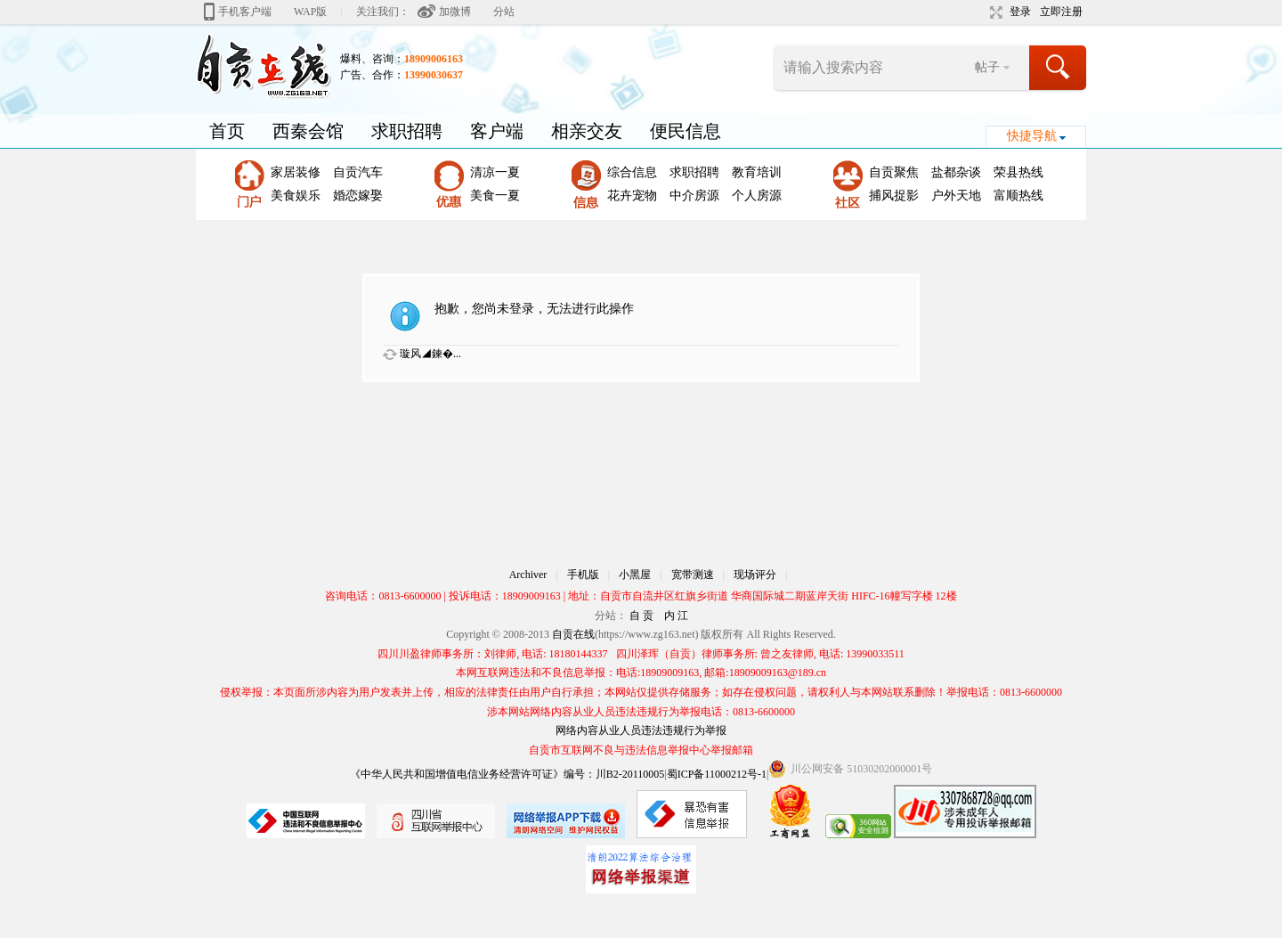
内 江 (676, 615)
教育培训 (757, 172)
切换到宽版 (994, 12)
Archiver (528, 574)
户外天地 (956, 195)
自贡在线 (573, 634)
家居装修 (295, 172)
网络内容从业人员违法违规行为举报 (641, 730)
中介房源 (694, 195)
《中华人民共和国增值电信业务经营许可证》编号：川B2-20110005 (507, 774)
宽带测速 (692, 574)
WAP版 (310, 11)
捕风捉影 (894, 195)
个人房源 (757, 195)
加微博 (455, 11)
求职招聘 (406, 131)
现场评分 (755, 574)
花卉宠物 (632, 195)
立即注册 (1061, 11)
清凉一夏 (495, 172)
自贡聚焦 (894, 172)
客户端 (496, 131)
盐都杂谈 (956, 172)
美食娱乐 (295, 195)
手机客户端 (245, 11)
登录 (1020, 11)
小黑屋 (635, 574)
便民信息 (685, 131)
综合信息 (632, 172)
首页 (227, 131)
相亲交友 (586, 131)
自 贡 (641, 615)
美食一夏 (495, 195)
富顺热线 (1018, 195)
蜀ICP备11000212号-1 (717, 774)
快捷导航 (1032, 136)
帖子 (987, 67)
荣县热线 (1018, 172)
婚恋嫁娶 (358, 195)
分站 (504, 11)
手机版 (583, 574)
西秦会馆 (308, 131)
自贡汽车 (358, 172)
